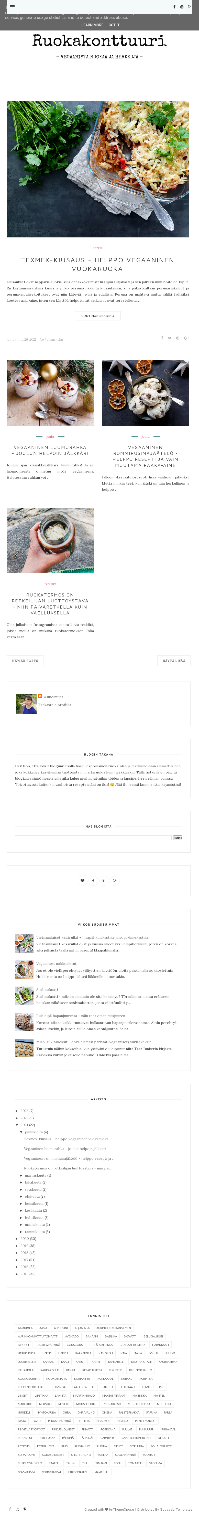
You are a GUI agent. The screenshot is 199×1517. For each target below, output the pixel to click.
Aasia (43, 1328)
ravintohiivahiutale (136, 1437)
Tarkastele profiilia (54, 705)
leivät (146, 1387)
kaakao (48, 1361)
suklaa (103, 1454)
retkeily (50, 584)
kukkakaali (105, 1378)
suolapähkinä (125, 1454)
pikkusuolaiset (63, 1429)
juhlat (170, 1353)
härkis (97, 248)
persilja (84, 1420)
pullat (127, 1429)
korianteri (82, 1378)
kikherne (115, 1370)
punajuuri (146, 1429)
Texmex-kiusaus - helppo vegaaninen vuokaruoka (97, 264)
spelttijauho (81, 1454)
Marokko (25, 1404)
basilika (111, 1336)
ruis (64, 1446)
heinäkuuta (34, 1203)
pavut (37, 1420)
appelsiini (61, 1328)
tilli (85, 1463)
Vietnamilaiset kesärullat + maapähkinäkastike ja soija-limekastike (92, 937)
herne (46, 1353)
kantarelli (116, 1361)
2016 (24, 1266)
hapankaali (160, 1344)
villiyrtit (101, 1471)
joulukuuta (34, 1132)
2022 (24, 1118)
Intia (123, 1353)
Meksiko (45, 1404)
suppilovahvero (30, 1463)
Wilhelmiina (53, 697)
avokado (72, 1336)
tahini (70, 1463)
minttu (63, 1404)
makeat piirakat (114, 1395)
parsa (168, 1412)
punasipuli (26, 1437)
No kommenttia (51, 339)
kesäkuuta (33, 1210)
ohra (67, 1412)
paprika (151, 1412)
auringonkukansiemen (113, 1328)
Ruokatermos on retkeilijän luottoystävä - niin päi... (68, 1168)
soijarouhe (26, 1454)
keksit (70, 1370)
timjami (101, 1463)
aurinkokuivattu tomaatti (38, 1336)
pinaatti (88, 1429)
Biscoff (24, 1344)
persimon (103, 1420)
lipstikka (41, 1395)
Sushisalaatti (47, 989)
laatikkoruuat (83, 1387)
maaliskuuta (35, 1224)
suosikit (149, 1454)
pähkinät (87, 1437)
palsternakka (129, 1412)
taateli (54, 1463)
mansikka (139, 1395)
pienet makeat (145, 1420)
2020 (25, 1238)
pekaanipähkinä (59, 1420)
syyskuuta (33, 1189)
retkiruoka (45, 1446)
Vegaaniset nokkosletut (56, 963)
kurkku (126, 1378)
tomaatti (135, 1463)
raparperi (108, 1437)
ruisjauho (82, 1446)
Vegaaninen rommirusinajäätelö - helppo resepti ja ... (69, 1158)
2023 (24, 1110)
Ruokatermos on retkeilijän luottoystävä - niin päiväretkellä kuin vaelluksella (50, 603)
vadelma (155, 1463)
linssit (23, 1395)
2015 (24, 1274)
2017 (24, 1260)
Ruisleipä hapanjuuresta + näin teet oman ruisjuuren (80, 1015)
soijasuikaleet (53, 1454)
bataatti (130, 1336)
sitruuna (137, 1446)
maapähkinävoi (84, 1395)
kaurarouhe (49, 1370)
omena (107, 1412)
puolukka (47, 1437)
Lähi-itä (60, 1395)
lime (161, 1387)
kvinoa (60, 1387)
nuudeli (24, 1412)
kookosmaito (56, 1378)
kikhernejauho (140, 1370)
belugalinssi (153, 1336)
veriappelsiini (77, 1471)
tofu (117, 1463)
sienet (118, 1446)
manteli (159, 1395)
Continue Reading (97, 316)
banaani (92, 1336)
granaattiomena (132, 1344)
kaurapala (26, 1370)
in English (105, 1353)
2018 (24, 1252)
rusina (102, 1446)
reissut (163, 1437)
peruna (122, 1420)
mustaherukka (139, 1404)
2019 (24, 1245)
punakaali (168, 1429)
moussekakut (86, 1404)
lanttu (107, 1387)
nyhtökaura (46, 1412)
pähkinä (68, 1437)
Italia (138, 1353)
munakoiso (112, 1404)
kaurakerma (168, 1361)
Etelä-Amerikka (101, 1344)
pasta (22, 1420)
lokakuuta (33, 1182)
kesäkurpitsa (92, 1370)
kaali (65, 1361)
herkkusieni (27, 1353)
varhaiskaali (51, 1471)
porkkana (108, 1429)
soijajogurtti (161, 1446)
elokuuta (32, 1196)
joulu (50, 437)
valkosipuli (26, 1471)
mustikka (164, 1404)
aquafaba (82, 1328)
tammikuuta (35, 1231)
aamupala (25, 1328)
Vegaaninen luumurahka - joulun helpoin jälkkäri (50, 450)
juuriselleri (27, 1361)
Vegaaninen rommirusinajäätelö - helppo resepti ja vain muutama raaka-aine (146, 456)
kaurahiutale (141, 1361)
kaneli (96, 1361)
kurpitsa (145, 1378)
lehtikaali (127, 1387)
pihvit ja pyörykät (31, 1429)
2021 (24, 1125)
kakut (80, 1361)
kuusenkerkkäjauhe (33, 1387)
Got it (113, 25)
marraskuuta (35, 1175)
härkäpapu (83, 1353)
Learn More (92, 25)
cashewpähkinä (48, 1344)
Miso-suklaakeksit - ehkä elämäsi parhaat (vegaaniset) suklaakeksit (93, 1042)
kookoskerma (28, 1378)
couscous (75, 1344)
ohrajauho (86, 1412)
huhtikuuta (34, 1217)
